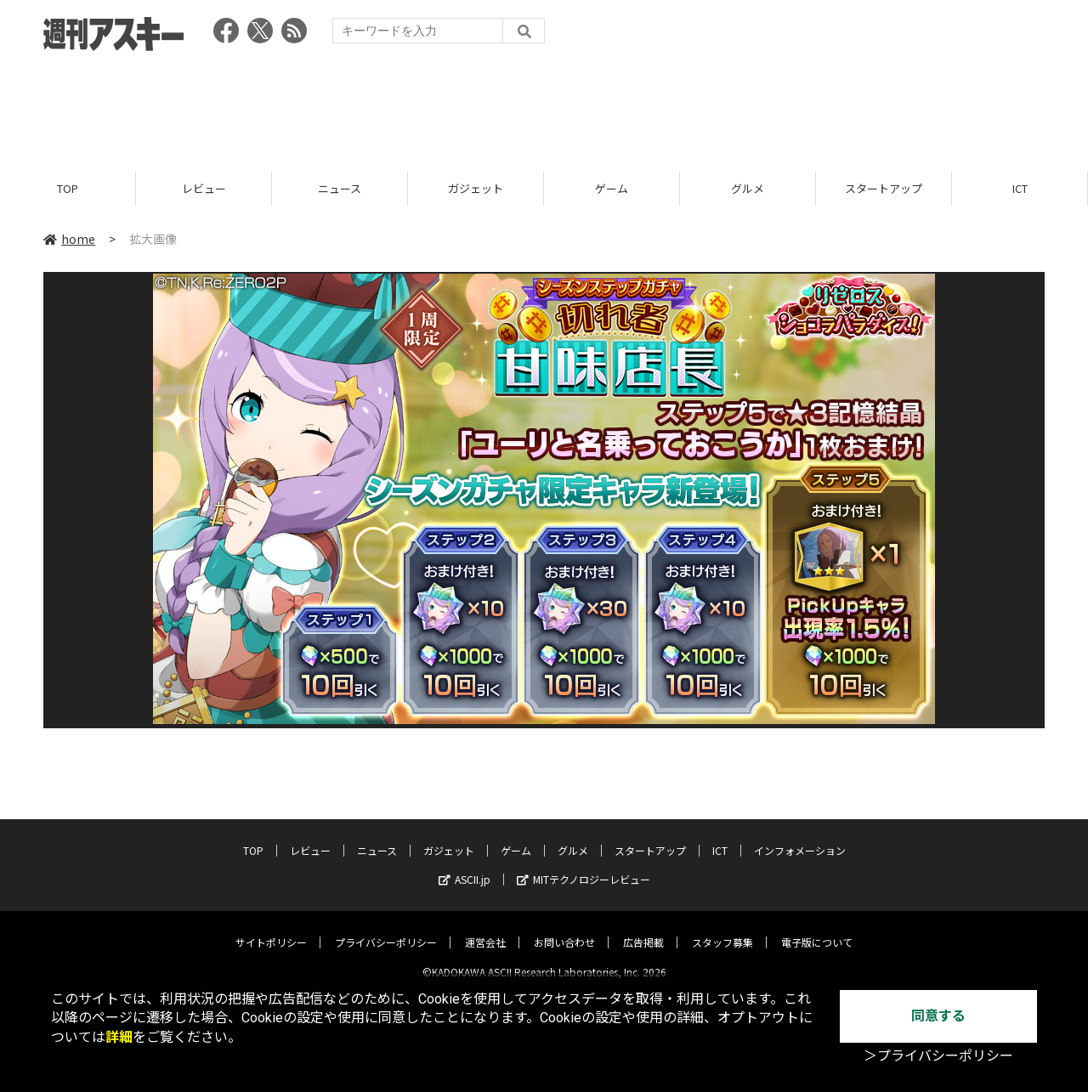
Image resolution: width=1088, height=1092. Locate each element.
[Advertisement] (544, 106)
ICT (1020, 189)
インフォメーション (800, 836)
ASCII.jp (464, 865)
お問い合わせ (564, 928)
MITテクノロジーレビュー (583, 865)
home (69, 239)
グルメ (747, 189)
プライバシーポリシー (386, 928)
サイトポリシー (271, 928)
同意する (938, 1016)
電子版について (817, 928)
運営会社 (485, 928)
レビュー (204, 189)
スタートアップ (883, 189)
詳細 (119, 1037)
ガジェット (475, 189)
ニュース (339, 189)
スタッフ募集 (722, 928)
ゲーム (611, 189)
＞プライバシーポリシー (938, 1056)
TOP (67, 189)
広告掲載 (643, 928)
